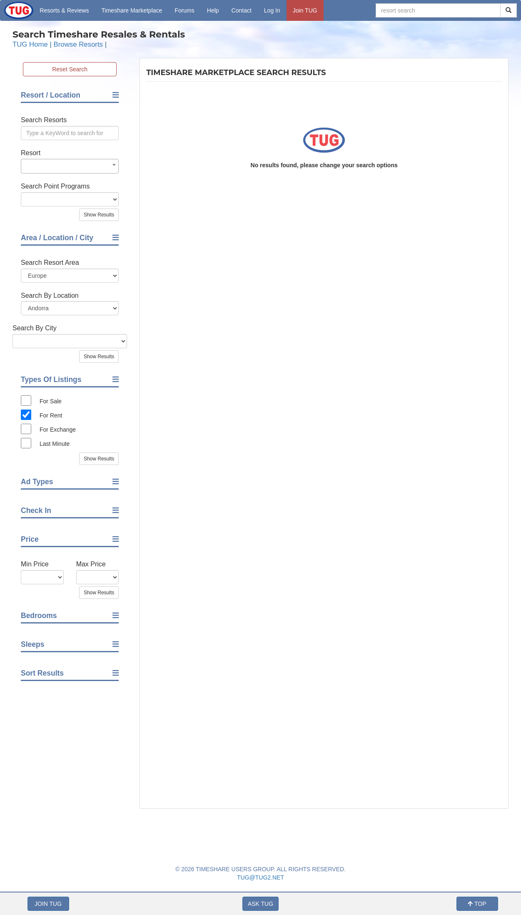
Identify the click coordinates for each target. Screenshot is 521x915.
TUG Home (30, 44)
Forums (184, 10)
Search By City (34, 328)
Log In (272, 10)
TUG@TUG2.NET (260, 877)
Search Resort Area (50, 262)
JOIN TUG (48, 903)
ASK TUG (260, 903)
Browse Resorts (78, 44)
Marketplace (132, 10)
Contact (242, 10)
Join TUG (305, 10)
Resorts (64, 10)
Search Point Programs (55, 186)
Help (213, 10)
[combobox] (70, 166)
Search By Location (50, 295)
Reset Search (69, 69)
